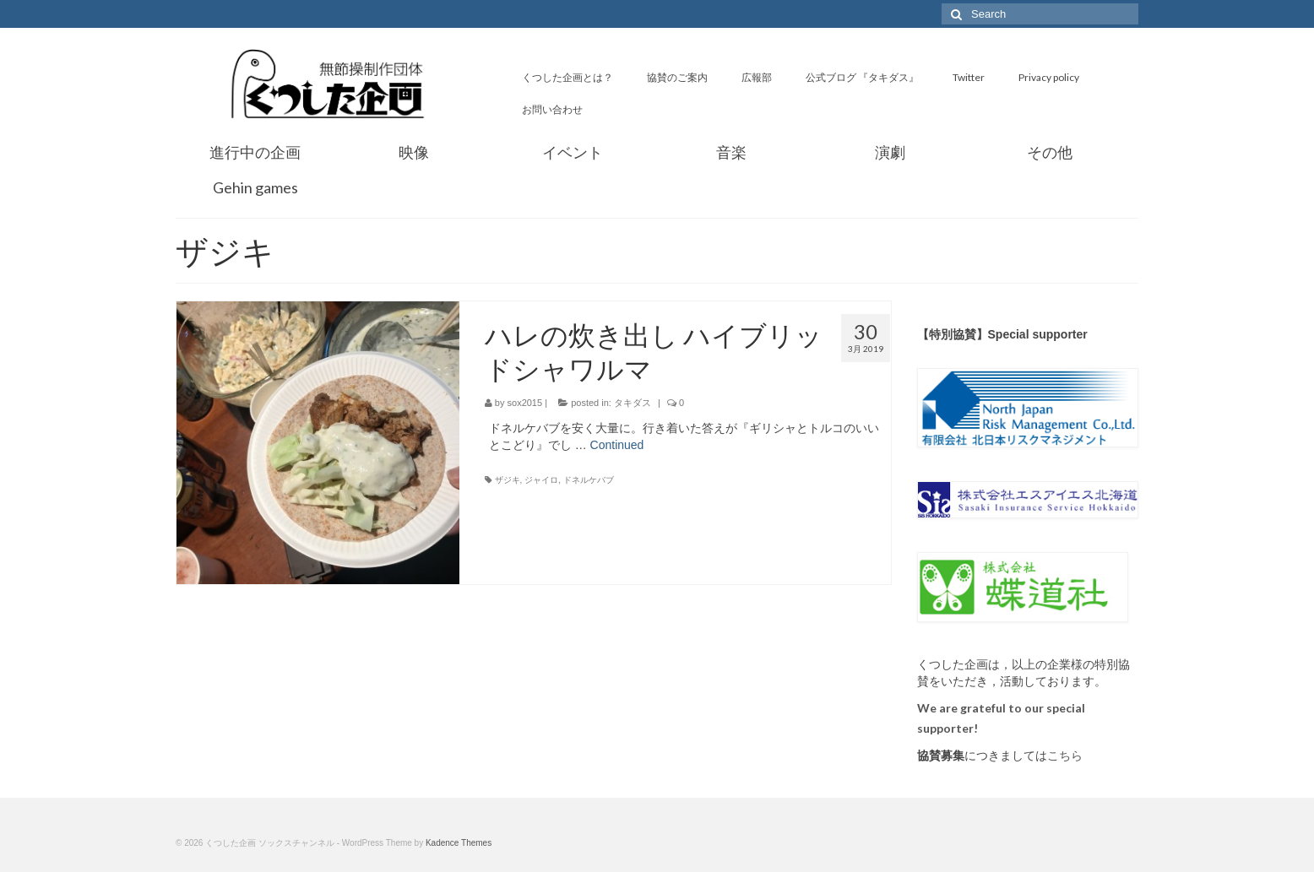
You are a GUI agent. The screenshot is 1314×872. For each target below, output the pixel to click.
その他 (1049, 152)
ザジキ (507, 480)
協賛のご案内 (677, 77)
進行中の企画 (255, 152)
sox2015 (525, 403)
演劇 (890, 152)
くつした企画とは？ (567, 77)
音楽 (731, 152)
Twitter (969, 77)
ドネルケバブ (588, 480)
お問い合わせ (552, 109)
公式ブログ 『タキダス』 (862, 77)
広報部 (756, 77)
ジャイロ (541, 480)
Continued (617, 445)
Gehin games (255, 187)
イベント (572, 152)
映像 (414, 152)
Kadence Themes (458, 843)
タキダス (632, 403)
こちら (1065, 755)
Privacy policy (1048, 77)
